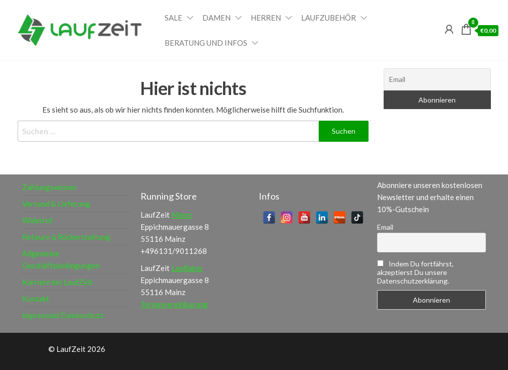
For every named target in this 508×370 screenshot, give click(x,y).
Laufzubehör (328, 17)
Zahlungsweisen (49, 187)
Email (385, 227)
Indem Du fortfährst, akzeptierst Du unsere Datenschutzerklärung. (415, 272)
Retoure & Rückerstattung (66, 236)
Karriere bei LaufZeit (57, 282)
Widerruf (37, 220)
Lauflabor (187, 267)
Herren (266, 17)
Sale (173, 17)
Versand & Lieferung (56, 203)
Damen (216, 17)
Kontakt (35, 298)
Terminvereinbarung (174, 304)
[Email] (437, 79)
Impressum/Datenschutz (63, 315)
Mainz (181, 214)
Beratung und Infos (206, 42)
